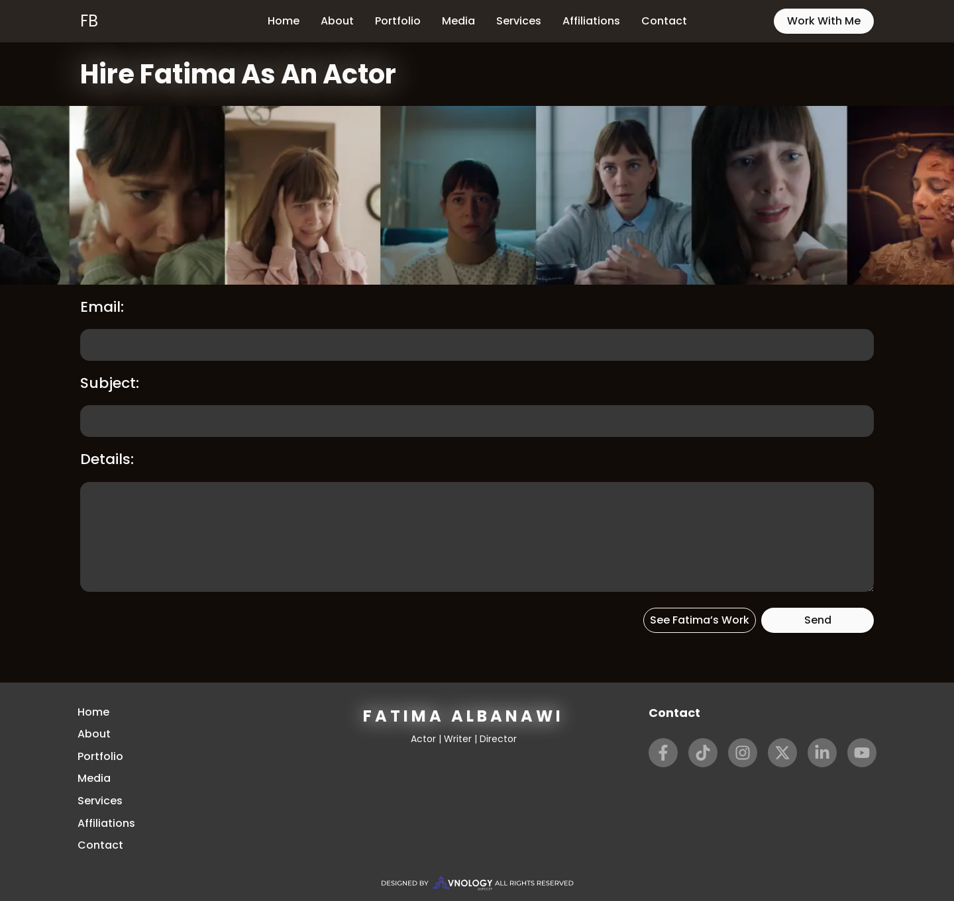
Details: (107, 459)
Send (817, 620)
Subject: (109, 383)
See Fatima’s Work (699, 620)
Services (518, 20)
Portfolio (398, 20)
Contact (664, 20)
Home (283, 20)
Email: (102, 307)
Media (458, 20)
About (337, 20)
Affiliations (591, 20)
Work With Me (824, 20)
